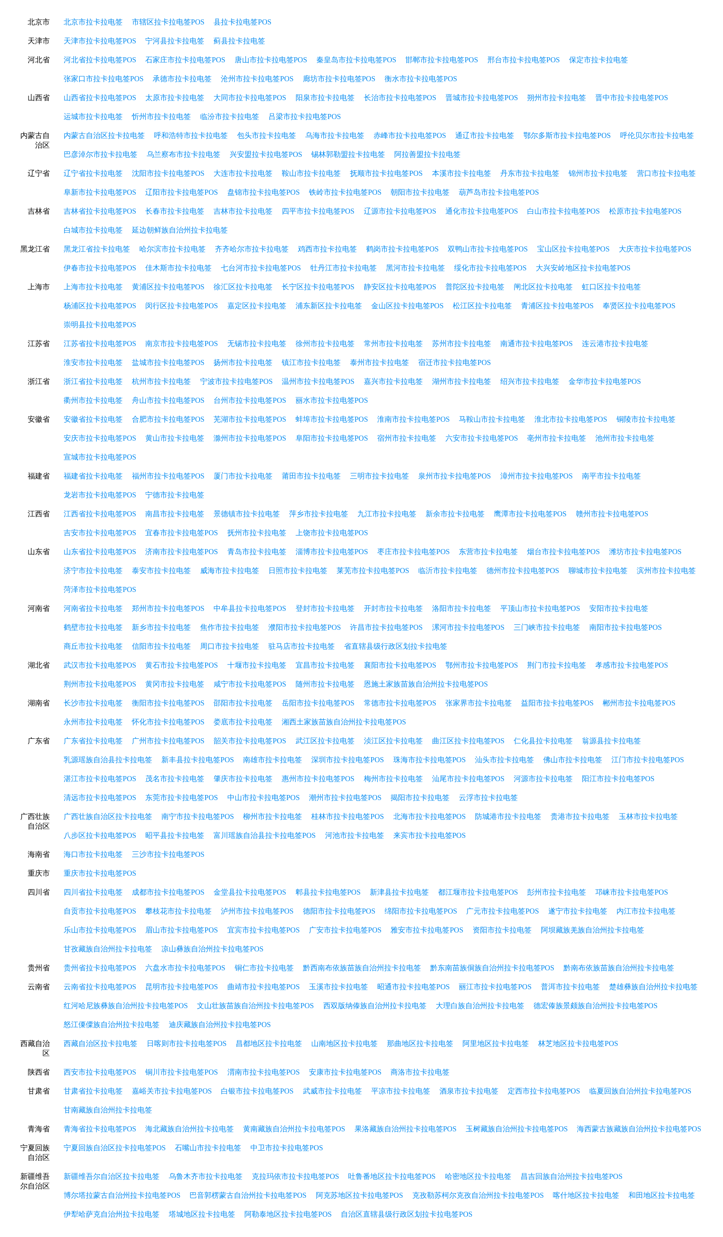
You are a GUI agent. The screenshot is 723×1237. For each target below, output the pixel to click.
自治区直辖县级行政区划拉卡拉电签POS (406, 1214)
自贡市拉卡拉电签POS (100, 911)
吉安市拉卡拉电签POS (100, 533)
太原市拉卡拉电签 (174, 98)
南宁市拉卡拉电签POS (197, 816)
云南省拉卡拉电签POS (100, 987)
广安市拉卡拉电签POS (345, 930)
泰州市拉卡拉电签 (379, 362)
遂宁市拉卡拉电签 (577, 911)
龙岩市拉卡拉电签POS (100, 495)
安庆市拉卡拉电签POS (100, 438)
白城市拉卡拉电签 (93, 230)
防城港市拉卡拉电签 (508, 816)
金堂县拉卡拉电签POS (249, 892)
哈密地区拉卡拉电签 (478, 1176)
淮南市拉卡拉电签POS (413, 419)
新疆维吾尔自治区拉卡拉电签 (112, 1176)
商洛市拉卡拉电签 (420, 1072)
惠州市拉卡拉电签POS (318, 779)
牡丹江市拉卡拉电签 (343, 268)
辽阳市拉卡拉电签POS (181, 192)
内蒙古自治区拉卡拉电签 (104, 135)
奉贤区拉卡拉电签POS (639, 306)
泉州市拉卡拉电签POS (454, 476)
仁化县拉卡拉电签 (543, 741)
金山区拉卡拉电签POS (407, 306)
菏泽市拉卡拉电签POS (100, 589)
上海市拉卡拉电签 (93, 287)
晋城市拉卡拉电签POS (481, 98)
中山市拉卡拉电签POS (263, 797)
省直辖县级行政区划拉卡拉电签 (395, 646)
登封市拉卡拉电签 (325, 608)
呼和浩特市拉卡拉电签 (191, 135)
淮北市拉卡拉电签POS (570, 419)
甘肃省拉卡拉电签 (93, 1091)
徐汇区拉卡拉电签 (243, 287)
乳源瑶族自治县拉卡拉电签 (108, 760)
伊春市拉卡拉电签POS (100, 268)
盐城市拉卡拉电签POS (168, 362)
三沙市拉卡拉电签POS (168, 854)
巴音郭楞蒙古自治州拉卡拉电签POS (248, 1195)
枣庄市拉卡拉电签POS (413, 552)
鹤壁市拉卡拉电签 (93, 627)
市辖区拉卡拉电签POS (168, 22)
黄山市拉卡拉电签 (174, 438)
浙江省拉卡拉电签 (93, 381)
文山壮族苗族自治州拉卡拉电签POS (255, 1006)
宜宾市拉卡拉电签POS (263, 930)
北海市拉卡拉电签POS (429, 816)
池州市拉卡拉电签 (624, 438)
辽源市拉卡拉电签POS (400, 211)
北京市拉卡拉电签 (93, 22)
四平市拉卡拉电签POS (318, 211)
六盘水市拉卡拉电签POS (185, 968)
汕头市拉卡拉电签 (504, 760)
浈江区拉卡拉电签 (393, 741)
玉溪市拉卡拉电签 (338, 987)
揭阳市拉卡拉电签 (420, 797)
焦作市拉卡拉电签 (229, 627)
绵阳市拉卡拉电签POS (421, 911)
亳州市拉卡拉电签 (556, 438)
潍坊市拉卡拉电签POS (645, 552)
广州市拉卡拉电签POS (168, 741)
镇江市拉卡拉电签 (311, 362)
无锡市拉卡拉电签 (256, 343)
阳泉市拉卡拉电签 (325, 98)
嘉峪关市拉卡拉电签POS (172, 1091)
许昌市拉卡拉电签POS (386, 627)
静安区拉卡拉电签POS (400, 287)
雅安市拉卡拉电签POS (427, 930)
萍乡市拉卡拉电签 (318, 514)
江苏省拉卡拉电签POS (100, 343)
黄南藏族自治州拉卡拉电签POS (294, 1129)
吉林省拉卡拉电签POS (100, 211)
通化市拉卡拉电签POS (481, 211)
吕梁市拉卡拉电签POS (304, 116)
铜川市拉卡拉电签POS (181, 1072)
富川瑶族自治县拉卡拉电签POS (264, 835)
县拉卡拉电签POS (242, 22)
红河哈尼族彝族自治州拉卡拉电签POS (126, 1006)
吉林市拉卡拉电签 (243, 211)
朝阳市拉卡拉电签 (420, 192)
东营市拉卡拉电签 (488, 552)
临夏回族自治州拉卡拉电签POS (640, 1091)
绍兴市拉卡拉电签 (529, 381)
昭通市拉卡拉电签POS (413, 987)
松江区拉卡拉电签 (482, 306)
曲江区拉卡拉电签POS (468, 741)
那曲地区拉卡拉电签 (420, 1043)
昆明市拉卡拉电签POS (181, 987)
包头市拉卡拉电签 (266, 135)
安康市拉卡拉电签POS (345, 1072)
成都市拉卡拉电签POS (168, 892)
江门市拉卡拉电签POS (647, 760)
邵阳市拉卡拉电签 (243, 703)
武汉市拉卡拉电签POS (100, 665)
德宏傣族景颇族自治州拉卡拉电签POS (595, 1006)
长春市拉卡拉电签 (174, 211)
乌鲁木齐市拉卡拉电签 (206, 1176)
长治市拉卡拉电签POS (400, 98)
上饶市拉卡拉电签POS (332, 533)
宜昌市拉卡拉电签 (325, 665)
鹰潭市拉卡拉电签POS (530, 514)
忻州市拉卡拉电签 (161, 116)
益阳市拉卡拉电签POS (557, 703)
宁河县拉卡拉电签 (174, 41)
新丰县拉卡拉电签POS (197, 760)
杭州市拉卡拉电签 (161, 381)
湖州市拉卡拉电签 (461, 381)
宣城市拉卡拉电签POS (100, 457)
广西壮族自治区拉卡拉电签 (108, 816)
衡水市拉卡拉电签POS (421, 79)
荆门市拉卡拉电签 (556, 665)
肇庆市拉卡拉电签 (243, 779)
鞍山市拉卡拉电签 (311, 173)
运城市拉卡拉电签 (93, 116)
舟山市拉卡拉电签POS (168, 400)
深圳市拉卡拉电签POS (347, 760)
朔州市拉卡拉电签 (556, 98)
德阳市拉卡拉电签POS (339, 911)
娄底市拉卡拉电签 (243, 722)
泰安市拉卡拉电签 (161, 570)
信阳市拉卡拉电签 (161, 646)
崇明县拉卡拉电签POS (100, 325)
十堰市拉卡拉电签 (256, 665)
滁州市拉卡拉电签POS (249, 438)
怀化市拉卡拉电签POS (168, 722)
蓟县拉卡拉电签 (239, 41)
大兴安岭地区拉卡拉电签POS (583, 268)
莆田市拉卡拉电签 (311, 476)
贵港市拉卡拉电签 (580, 816)
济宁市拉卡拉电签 (93, 570)
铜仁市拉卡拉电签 (264, 968)
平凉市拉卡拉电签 (400, 1091)
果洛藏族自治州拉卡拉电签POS (405, 1129)
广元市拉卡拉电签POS (502, 911)
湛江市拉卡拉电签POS (100, 779)
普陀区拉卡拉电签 (474, 287)
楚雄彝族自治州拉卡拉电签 (653, 987)
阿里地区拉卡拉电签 (495, 1043)
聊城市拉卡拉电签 (598, 570)
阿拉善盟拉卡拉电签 (427, 154)
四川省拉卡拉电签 (93, 892)
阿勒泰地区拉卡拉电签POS (288, 1214)
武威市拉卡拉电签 (332, 1091)
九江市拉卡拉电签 (386, 514)
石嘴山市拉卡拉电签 (208, 1148)
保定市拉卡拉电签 (598, 60)
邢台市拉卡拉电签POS (523, 60)
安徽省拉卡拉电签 (93, 419)
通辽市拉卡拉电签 (484, 135)
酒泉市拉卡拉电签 (468, 1091)
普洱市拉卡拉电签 (570, 987)
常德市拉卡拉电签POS (400, 703)
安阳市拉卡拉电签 (618, 608)
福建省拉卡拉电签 (93, 476)
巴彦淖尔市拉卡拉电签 (100, 154)
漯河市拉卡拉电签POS (468, 627)
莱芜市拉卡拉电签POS (373, 570)
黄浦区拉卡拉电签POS (168, 287)
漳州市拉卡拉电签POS (536, 476)
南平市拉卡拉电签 (611, 476)
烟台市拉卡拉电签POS (563, 552)
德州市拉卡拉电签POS (522, 570)
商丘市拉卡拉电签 (93, 646)
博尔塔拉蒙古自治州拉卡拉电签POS (122, 1195)
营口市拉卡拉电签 (666, 173)
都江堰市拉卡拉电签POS (478, 892)
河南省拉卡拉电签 (93, 608)
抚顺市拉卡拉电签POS (386, 173)
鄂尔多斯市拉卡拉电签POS (566, 135)
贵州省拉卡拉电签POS (100, 968)
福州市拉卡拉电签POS (168, 476)
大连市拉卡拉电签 (243, 173)
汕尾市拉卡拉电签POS (468, 779)
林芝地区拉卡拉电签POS (578, 1043)
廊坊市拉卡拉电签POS (339, 79)
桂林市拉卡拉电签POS (347, 816)
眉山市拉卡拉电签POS (181, 930)
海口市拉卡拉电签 (93, 854)
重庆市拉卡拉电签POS (100, 873)
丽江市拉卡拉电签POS (495, 987)
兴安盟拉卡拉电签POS (266, 154)
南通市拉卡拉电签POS (536, 343)
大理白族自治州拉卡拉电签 (480, 1006)
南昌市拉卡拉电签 (174, 514)
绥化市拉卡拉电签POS (490, 268)
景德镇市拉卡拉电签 (246, 514)
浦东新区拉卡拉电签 (329, 306)
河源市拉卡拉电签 (543, 779)
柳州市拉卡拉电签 (272, 816)
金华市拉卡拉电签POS (605, 381)
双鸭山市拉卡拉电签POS (487, 249)
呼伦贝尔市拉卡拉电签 (657, 135)
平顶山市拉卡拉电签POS (540, 608)
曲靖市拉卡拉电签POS (263, 987)
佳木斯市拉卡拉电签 (178, 268)
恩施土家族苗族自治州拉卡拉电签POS (426, 684)
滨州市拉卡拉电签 (666, 570)
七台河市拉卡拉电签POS (261, 268)
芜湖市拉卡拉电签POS (249, 419)
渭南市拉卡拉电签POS (263, 1072)
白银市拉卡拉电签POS (257, 1091)
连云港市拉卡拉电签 (615, 343)
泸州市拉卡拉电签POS (257, 911)
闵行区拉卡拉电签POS (181, 306)
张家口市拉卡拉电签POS (103, 79)
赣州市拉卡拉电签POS (612, 514)
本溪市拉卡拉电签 (461, 173)
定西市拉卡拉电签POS (544, 1091)
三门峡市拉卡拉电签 (547, 627)
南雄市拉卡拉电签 (272, 760)
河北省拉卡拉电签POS (100, 60)
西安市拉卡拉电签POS (100, 1072)
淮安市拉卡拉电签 (93, 362)
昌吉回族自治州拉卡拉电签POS (571, 1176)
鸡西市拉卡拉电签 (327, 249)
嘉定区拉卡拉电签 (256, 306)
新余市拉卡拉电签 (455, 514)
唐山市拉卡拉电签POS (271, 60)
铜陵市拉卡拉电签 (646, 419)
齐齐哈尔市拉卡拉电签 (252, 249)
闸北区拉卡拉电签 (543, 287)
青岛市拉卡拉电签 (256, 552)
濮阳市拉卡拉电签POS (304, 627)
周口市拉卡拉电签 (229, 646)
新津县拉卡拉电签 (399, 892)
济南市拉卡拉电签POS (181, 552)
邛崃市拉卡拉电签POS (631, 892)
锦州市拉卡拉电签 (598, 173)
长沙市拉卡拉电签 (93, 703)
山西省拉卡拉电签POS (100, 98)
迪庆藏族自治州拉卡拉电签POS (220, 1024)
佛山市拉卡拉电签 (572, 760)
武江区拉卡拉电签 (325, 741)
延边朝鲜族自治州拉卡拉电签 (180, 230)
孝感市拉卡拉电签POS (631, 665)
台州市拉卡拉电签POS (249, 400)
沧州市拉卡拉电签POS (257, 79)
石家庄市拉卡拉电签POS (185, 60)
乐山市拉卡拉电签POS (100, 930)
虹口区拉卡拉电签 (611, 287)
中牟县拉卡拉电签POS (249, 608)
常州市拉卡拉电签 (393, 343)
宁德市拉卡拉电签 (174, 495)
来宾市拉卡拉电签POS (429, 835)
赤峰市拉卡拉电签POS (409, 135)
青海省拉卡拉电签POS (100, 1129)
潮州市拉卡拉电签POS (345, 797)
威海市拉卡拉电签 (229, 570)
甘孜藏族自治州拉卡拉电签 (108, 949)
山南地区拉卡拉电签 (344, 1043)
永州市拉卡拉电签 (93, 722)
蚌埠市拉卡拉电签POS (332, 419)
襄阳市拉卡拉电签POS (400, 665)
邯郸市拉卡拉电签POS (441, 60)
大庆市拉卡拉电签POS (655, 249)
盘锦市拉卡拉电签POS (263, 192)
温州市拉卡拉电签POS (318, 381)
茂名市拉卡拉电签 (174, 779)
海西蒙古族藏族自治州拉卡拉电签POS (639, 1129)
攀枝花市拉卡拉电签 (178, 911)
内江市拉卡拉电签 (646, 911)
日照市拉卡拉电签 (297, 570)
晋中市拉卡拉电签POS (631, 98)
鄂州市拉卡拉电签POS (481, 665)
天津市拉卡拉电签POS (100, 41)
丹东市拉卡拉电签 (529, 173)
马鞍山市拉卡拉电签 (492, 419)
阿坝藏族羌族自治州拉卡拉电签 (592, 930)
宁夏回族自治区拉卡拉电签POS (115, 1148)
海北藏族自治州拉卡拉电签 (189, 1129)
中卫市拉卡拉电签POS (286, 1148)
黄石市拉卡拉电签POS (181, 665)
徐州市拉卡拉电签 (325, 343)
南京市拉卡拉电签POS (181, 343)
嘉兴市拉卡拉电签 (393, 381)
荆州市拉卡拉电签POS (100, 684)
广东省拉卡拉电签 (93, 741)
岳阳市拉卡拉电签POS (318, 703)
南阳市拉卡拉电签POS (625, 627)
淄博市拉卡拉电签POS (332, 552)
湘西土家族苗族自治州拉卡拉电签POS (344, 722)
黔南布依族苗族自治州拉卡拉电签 (618, 968)
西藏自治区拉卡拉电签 (100, 1043)
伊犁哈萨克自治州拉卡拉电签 (112, 1214)
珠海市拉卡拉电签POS (429, 760)
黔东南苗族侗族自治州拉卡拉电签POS (492, 968)
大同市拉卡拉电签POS (249, 98)
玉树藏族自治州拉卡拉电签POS (517, 1129)
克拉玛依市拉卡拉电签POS (295, 1176)
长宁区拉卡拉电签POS (318, 287)
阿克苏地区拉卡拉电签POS (359, 1195)
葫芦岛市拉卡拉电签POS (499, 192)
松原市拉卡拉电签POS (645, 211)
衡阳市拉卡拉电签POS (168, 703)
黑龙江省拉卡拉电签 (97, 249)
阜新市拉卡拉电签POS (100, 192)
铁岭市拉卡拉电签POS (345, 192)
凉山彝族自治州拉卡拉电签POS (212, 949)
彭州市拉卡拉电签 (556, 892)
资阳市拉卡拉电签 (502, 930)
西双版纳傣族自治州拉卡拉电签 (375, 1006)
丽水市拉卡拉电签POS (332, 400)
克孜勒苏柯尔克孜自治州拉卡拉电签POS (478, 1195)
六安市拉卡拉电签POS (481, 438)
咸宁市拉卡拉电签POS (249, 684)
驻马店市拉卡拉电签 (301, 646)
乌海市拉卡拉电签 (334, 135)
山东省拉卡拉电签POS (100, 552)
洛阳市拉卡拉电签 (461, 608)
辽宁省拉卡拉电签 (93, 173)
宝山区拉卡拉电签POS (573, 249)
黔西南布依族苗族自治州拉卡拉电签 (362, 968)
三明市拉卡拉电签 (379, 476)
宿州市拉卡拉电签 (406, 438)
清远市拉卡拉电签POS (100, 797)
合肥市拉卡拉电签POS (168, 419)
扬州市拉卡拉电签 (243, 362)
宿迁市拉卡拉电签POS (454, 362)
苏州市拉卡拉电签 (461, 343)
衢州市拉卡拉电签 (93, 400)
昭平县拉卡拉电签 (174, 835)
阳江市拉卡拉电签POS (618, 779)
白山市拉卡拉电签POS (563, 211)
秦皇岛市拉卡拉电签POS (356, 60)
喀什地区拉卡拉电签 (586, 1195)
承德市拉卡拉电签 (182, 79)
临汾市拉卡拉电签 (229, 116)
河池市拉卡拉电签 (354, 835)
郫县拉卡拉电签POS (328, 892)
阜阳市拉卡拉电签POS (332, 438)
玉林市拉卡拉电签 (648, 816)
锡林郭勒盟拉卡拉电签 (348, 154)
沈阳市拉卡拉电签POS (168, 173)
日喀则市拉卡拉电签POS (186, 1043)
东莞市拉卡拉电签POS (181, 797)
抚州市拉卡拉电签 (256, 533)
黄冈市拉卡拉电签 (174, 684)
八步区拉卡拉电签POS (100, 835)
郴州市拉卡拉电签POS (639, 703)
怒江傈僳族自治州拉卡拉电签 (112, 1024)
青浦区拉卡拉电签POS (557, 306)
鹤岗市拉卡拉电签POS (402, 249)
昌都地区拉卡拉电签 (269, 1043)
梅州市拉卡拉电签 (393, 779)
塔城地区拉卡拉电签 (202, 1214)
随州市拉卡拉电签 (325, 684)
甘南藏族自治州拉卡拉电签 (108, 1110)
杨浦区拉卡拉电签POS (100, 306)
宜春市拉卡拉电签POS (181, 533)
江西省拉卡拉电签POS (100, 514)
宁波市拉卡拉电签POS (236, 381)
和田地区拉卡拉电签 (661, 1195)
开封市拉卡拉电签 (393, 608)
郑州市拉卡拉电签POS (168, 608)
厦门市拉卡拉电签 (243, 476)
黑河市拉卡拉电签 (415, 268)
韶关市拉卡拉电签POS (249, 741)
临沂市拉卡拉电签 (447, 570)
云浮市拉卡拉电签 (488, 797)
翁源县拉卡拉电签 (611, 741)
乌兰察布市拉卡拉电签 (183, 154)
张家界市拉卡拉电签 (478, 703)
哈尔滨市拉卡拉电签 (172, 249)
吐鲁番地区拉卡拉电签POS (391, 1176)
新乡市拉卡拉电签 (161, 627)
